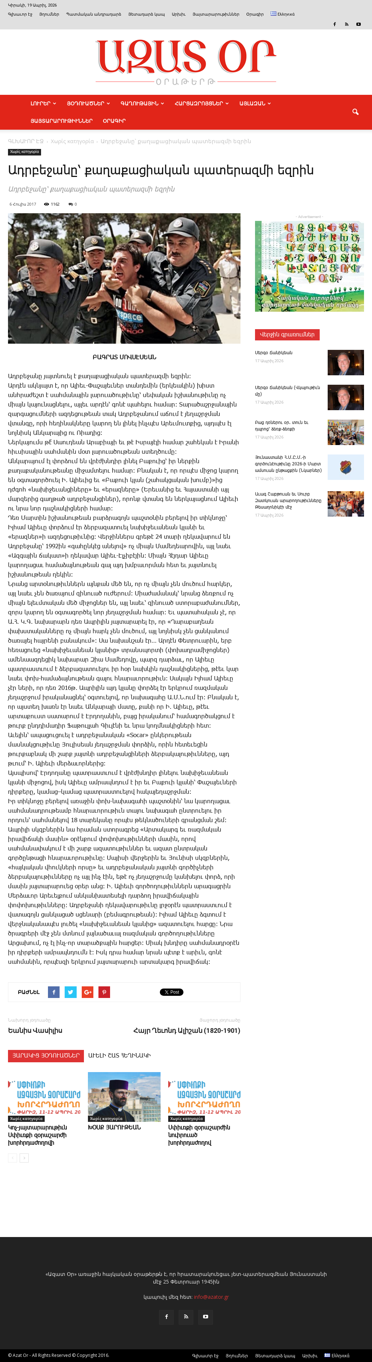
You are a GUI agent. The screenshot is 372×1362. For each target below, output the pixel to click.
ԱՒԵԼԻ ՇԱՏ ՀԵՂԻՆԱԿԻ (119, 1056)
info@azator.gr (211, 1296)
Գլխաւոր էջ (20, 14)
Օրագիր (255, 14)
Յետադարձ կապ (146, 14)
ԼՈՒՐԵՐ (43, 103)
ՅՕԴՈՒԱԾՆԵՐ (88, 103)
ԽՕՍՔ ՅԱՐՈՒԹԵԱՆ (114, 1128)
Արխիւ (179, 14)
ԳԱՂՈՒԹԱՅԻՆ (142, 103)
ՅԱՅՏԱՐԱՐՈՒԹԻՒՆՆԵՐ (62, 121)
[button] (355, 112)
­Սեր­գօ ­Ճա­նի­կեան (273, 353)
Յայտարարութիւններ (216, 14)
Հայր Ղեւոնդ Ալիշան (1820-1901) (186, 1030)
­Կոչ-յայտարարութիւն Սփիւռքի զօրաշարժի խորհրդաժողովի (37, 1135)
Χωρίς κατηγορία (24, 152)
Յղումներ (49, 14)
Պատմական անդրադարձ (93, 14)
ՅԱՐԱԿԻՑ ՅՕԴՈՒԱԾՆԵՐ (46, 1056)
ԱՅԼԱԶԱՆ (255, 103)
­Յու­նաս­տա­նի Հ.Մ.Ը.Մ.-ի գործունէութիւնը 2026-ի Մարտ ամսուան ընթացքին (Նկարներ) (288, 464)
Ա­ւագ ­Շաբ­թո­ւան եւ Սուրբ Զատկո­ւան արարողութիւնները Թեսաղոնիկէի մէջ (288, 500)
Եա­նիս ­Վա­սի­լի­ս (35, 1030)
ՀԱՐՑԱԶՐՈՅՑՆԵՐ (202, 103)
